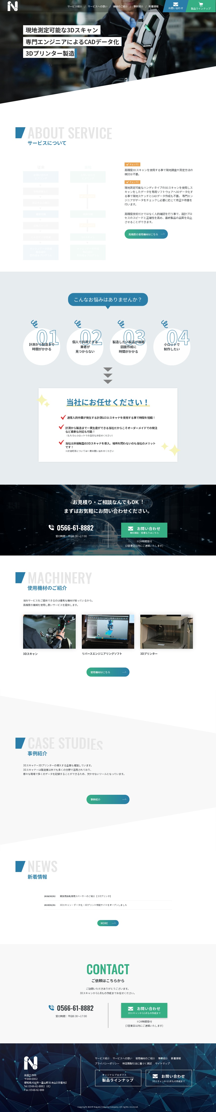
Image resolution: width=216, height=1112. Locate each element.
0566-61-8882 (37, 1086)
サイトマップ (162, 1063)
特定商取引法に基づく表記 (137, 1063)
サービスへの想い (97, 6)
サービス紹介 (74, 6)
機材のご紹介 (120, 6)
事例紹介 (138, 6)
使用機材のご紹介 (145, 1058)
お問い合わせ (175, 6)
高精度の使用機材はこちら (143, 241)
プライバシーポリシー (107, 1063)
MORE (104, 923)
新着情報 (153, 6)
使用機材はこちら (100, 672)
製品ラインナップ (201, 6)
